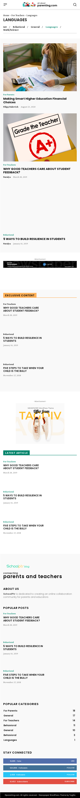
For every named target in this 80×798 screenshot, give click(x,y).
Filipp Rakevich (10, 106)
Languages (52, 27)
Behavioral (19, 27)
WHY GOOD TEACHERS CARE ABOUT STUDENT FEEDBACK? (37, 170)
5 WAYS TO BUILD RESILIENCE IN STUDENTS (34, 239)
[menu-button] (5, 4)
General (35, 27)
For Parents (8, 94)
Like (72, 761)
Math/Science (11, 30)
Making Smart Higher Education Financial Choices (35, 100)
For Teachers (17, 15)
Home (6, 15)
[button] (74, 4)
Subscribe (69, 781)
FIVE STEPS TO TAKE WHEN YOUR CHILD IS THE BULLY (23, 369)
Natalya (7, 177)
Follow (70, 767)
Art (5, 27)
